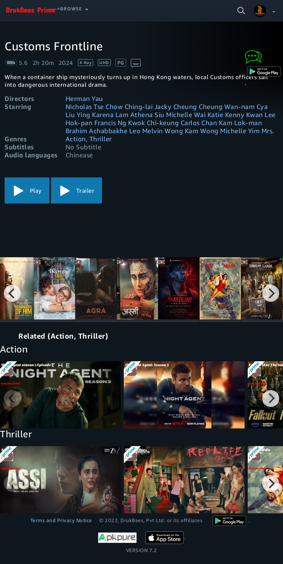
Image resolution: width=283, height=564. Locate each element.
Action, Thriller (89, 139)
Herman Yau (84, 98)
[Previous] (12, 293)
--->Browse (66, 9)
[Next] (270, 293)
